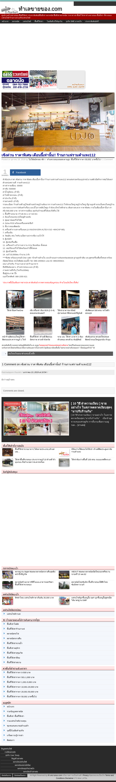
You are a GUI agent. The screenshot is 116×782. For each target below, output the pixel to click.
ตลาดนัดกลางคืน (14, 638)
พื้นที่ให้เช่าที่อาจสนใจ (13, 446)
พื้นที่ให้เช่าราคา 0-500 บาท (19, 672)
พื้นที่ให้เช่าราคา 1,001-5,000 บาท (21, 682)
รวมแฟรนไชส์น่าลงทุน (16, 721)
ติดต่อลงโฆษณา (20, 775)
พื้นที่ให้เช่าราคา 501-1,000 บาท (20, 677)
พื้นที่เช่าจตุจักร (13, 648)
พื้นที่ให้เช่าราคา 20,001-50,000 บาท (22, 692)
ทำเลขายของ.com (55, 775)
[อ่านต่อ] (81, 425)
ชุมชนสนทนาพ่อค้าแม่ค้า (18, 726)
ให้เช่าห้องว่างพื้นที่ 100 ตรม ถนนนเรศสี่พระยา (91, 459)
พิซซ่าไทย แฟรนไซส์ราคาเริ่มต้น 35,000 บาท (34, 598)
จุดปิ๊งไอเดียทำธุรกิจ (15, 730)
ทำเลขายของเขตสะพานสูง (58, 159)
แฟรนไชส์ (27, 21)
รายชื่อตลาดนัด (10, 752)
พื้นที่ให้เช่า (39, 21)
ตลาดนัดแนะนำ (10, 568)
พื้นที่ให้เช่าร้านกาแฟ (16, 629)
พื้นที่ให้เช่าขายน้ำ (14, 643)
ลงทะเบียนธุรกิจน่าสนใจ (26, 768)
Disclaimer (69, 778)
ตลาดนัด (15, 21)
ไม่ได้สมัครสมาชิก (36, 159)
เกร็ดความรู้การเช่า (15, 735)
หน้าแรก (5, 21)
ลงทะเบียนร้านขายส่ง (30, 771)
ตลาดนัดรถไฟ (13, 634)
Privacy (86, 775)
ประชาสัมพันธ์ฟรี (92, 21)
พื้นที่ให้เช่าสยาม (14, 662)
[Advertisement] (58, 47)
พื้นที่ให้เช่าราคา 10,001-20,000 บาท (22, 687)
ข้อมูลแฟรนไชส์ (6, 748)
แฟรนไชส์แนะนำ (11, 594)
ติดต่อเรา (10, 740)
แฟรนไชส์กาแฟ (13, 614)
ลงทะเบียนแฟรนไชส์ (20, 761)
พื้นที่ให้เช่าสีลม (13, 658)
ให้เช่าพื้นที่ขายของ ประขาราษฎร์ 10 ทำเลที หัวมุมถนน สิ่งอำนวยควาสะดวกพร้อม (35, 460)
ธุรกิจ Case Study (12, 755)
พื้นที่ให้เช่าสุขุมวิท (15, 653)
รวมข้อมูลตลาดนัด (15, 711)
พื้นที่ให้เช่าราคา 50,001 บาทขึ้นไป (85, 159)
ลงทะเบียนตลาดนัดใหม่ (23, 765)
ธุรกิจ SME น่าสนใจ (74, 21)
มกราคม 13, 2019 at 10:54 (34, 372)
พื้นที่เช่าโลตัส (13, 624)
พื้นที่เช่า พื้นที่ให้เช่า (15, 716)
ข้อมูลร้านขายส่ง (17, 758)
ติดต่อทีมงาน (6, 775)
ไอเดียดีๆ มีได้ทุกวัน (54, 21)
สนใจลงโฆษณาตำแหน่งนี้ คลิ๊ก (21, 353)
